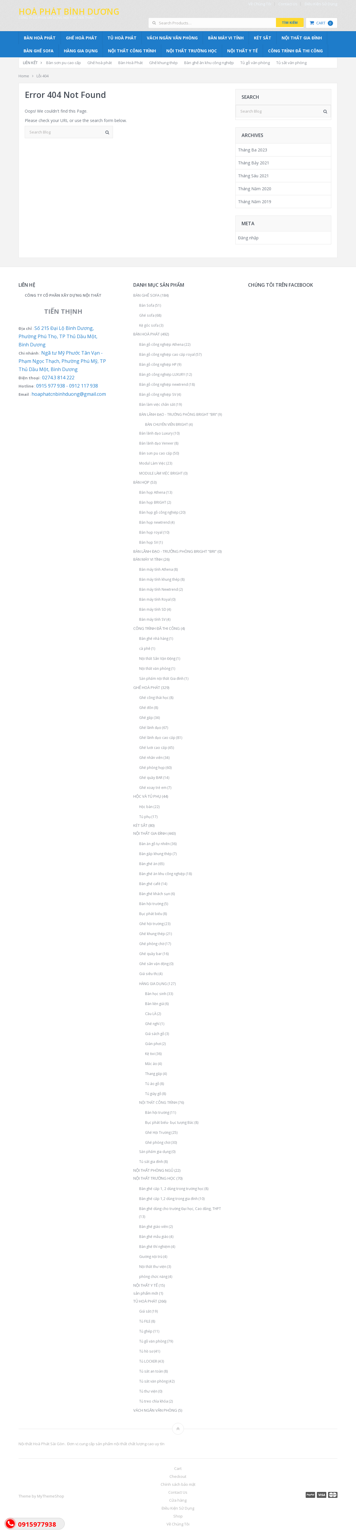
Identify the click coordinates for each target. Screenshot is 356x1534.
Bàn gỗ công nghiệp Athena (161, 344)
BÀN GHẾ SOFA (39, 51)
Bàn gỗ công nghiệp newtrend (163, 384)
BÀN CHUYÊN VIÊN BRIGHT (166, 424)
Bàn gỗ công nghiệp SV (157, 394)
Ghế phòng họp (152, 767)
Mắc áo (151, 1063)
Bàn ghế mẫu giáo (154, 1236)
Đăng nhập (248, 238)
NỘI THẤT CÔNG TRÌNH (132, 51)
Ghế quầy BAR (150, 777)
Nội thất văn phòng (154, 668)
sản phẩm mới (145, 1293)
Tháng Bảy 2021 (253, 163)
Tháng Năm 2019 (254, 201)
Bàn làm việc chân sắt (157, 404)
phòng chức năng (153, 1276)
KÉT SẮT (262, 38)
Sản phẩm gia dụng (155, 1151)
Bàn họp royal (150, 532)
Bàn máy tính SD (152, 609)
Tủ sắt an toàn (151, 1371)
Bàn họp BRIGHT (152, 502)
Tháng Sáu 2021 (253, 175)
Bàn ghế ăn (148, 863)
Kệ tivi (150, 1053)
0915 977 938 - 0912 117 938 (67, 386)
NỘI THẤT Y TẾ (242, 51)
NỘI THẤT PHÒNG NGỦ (153, 1170)
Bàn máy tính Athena (156, 569)
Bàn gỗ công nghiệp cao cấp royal (167, 354)
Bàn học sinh (155, 993)
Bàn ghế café (149, 883)
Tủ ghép (145, 1331)
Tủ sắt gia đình (151, 1161)
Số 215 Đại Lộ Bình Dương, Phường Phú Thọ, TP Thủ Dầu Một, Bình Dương (58, 336)
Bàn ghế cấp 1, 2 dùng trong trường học (171, 1188)
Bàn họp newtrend (154, 522)
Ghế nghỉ (152, 1023)
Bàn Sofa (146, 305)
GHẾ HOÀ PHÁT (81, 38)
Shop (178, 1516)
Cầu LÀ (150, 1013)
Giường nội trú (150, 1256)
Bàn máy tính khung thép (159, 579)
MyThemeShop (50, 1496)
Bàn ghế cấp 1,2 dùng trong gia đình (168, 1198)
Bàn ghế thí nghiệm (154, 1246)
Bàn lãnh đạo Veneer (156, 443)
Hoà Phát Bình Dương (69, 11)
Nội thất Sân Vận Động (157, 658)
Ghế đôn (146, 707)
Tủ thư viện (148, 1391)
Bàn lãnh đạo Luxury (156, 433)
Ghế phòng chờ (151, 943)
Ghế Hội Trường (158, 1132)
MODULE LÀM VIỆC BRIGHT (161, 473)
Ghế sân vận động (154, 963)
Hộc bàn (146, 806)
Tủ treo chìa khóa (153, 1401)
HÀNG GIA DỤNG (81, 51)
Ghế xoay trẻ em (153, 787)
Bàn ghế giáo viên (153, 1226)
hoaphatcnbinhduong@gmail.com (68, 394)
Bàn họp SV (148, 542)
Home (24, 76)
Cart (321, 23)
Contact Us (287, 4)
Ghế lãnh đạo (150, 727)
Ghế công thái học (154, 697)
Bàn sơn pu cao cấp (63, 62)
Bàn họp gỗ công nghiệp (159, 512)
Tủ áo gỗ (152, 1083)
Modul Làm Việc (152, 463)
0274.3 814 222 (58, 377)
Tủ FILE (144, 1321)
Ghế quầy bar (150, 953)
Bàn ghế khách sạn (154, 893)
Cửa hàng (178, 1500)
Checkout (177, 1476)
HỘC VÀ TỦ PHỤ (147, 796)
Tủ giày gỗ (153, 1093)
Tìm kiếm (290, 22)
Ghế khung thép (163, 62)
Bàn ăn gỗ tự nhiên (154, 843)
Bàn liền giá (154, 1003)
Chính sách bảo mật (178, 1484)
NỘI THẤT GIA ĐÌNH (302, 38)
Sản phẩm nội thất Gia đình (161, 678)
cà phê (144, 648)
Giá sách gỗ (154, 1033)
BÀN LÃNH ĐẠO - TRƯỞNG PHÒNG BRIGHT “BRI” (178, 414)
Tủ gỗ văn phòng (255, 62)
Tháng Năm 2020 (254, 188)
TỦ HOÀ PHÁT (122, 38)
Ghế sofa (146, 315)
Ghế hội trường (151, 923)
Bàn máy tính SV (152, 619)
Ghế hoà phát (99, 62)
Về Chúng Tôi (259, 4)
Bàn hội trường (151, 903)
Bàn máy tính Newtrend (158, 589)
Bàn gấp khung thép (155, 853)
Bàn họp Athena (152, 492)
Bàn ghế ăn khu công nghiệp (209, 62)
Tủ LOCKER (148, 1361)
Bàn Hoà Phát (130, 62)
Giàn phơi (153, 1043)
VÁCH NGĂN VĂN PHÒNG (172, 38)
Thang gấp (153, 1073)
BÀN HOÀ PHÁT (40, 38)
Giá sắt (145, 1311)
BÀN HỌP (141, 482)
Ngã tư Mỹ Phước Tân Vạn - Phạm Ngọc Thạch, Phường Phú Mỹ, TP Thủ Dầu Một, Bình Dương (62, 361)
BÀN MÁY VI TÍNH (226, 38)
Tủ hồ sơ (146, 1351)
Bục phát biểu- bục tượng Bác (169, 1122)
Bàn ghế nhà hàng (153, 638)
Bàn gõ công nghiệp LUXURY (162, 374)
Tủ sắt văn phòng (291, 62)
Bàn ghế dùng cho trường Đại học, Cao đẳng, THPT (180, 1208)
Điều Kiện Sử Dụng (321, 4)
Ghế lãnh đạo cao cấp (157, 737)
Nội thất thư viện (152, 1266)
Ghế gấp (146, 717)
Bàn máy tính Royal (155, 599)
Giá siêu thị (148, 973)
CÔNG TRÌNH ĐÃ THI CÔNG (295, 51)
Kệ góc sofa (149, 325)
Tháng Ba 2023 (252, 150)
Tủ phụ (145, 816)
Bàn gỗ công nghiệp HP (158, 364)
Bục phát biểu (150, 913)
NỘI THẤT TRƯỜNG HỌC (191, 51)
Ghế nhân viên (151, 757)
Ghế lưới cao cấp (153, 747)
